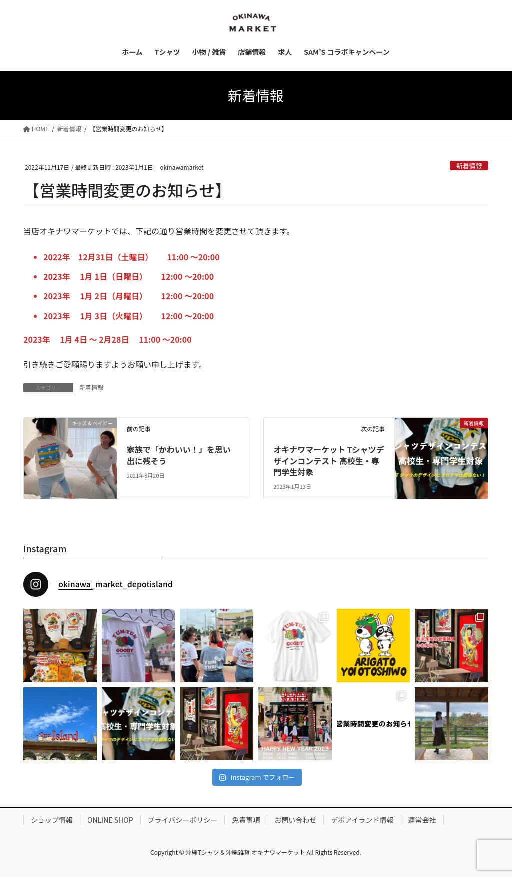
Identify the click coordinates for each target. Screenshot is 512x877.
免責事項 (246, 820)
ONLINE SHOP (111, 820)
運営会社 (422, 820)
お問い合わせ (295, 820)
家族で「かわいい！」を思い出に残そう (179, 455)
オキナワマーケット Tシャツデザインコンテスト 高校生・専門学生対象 (329, 461)
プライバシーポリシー (183, 820)
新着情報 (469, 165)
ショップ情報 (52, 820)
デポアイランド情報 (362, 820)
